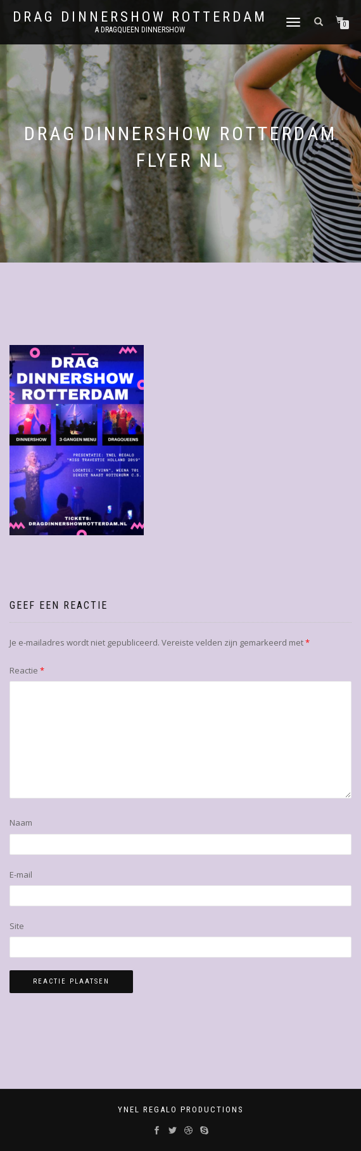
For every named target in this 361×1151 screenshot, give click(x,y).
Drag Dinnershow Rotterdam (140, 17)
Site (17, 926)
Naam (21, 822)
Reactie (27, 670)
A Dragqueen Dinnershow (140, 29)
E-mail (21, 874)
